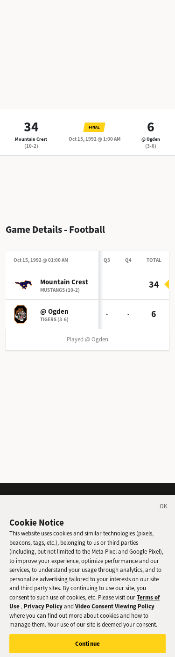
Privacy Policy (43, 610)
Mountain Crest (31, 139)
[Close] (164, 512)
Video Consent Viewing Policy (114, 610)
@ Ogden (150, 139)
